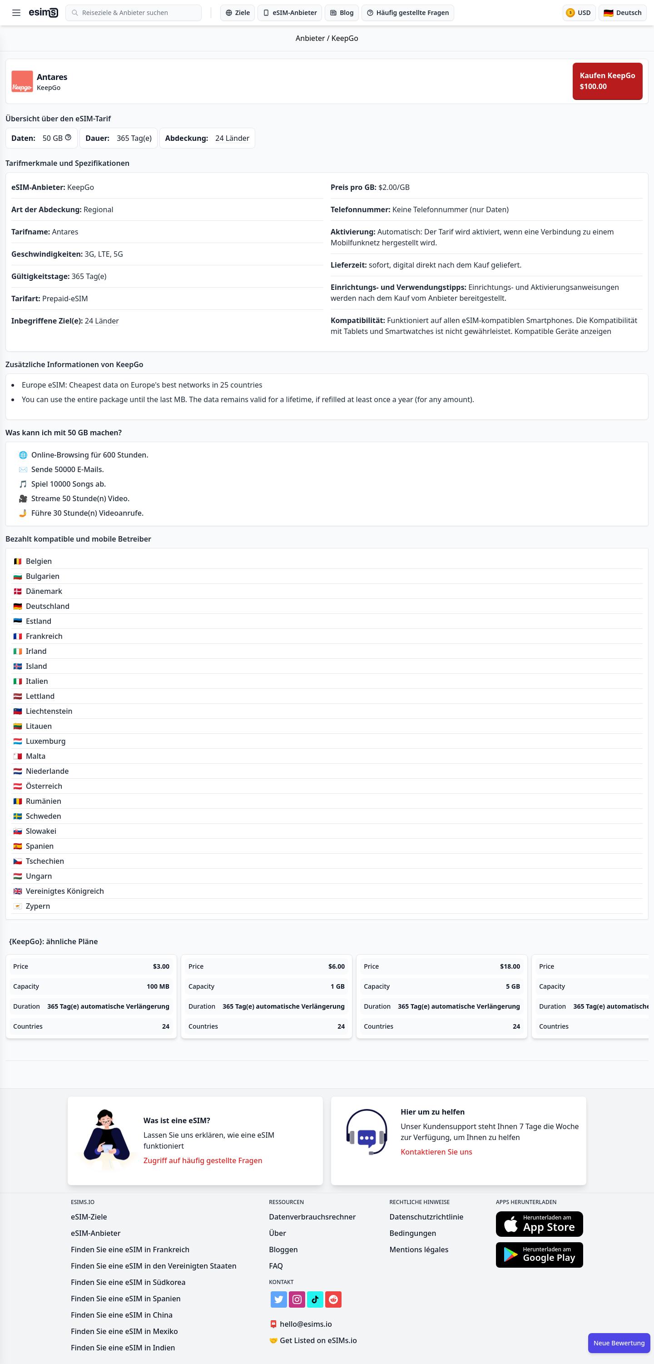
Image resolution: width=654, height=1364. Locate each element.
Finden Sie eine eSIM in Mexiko (124, 1331)
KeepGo (345, 38)
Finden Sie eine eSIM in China (122, 1315)
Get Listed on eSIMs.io (313, 1340)
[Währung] (579, 13)
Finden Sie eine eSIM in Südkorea (128, 1282)
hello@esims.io (302, 1324)
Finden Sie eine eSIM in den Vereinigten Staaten (154, 1266)
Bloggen (283, 1249)
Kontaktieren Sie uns (436, 1152)
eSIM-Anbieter (96, 1233)
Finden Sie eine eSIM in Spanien (126, 1299)
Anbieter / (314, 38)
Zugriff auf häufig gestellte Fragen (203, 1160)
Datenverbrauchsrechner (312, 1217)
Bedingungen (413, 1233)
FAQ (276, 1266)
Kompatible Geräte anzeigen (563, 331)
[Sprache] (623, 13)
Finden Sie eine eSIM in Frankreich (130, 1249)
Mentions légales (419, 1249)
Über (277, 1233)
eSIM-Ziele (89, 1217)
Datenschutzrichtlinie (427, 1217)
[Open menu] (16, 13)
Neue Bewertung (619, 1343)
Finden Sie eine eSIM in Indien (123, 1348)
